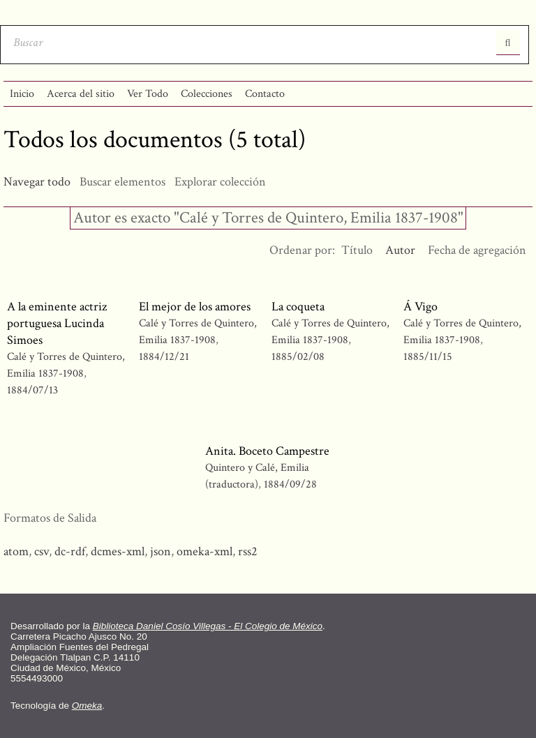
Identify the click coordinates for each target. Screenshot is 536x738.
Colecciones (206, 93)
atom (16, 551)
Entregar (508, 42)
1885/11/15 (427, 356)
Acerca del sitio (80, 93)
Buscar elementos (122, 182)
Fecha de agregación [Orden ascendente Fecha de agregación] (477, 250)
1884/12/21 (164, 356)
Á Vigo (420, 307)
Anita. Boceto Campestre (267, 451)
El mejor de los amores (195, 307)
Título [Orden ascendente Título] (357, 250)
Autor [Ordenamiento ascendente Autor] (400, 250)
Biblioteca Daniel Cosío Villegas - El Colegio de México (207, 626)
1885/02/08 (298, 356)
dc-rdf (69, 551)
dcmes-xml (117, 551)
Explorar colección (220, 182)
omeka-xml (204, 551)
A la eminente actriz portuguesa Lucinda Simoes (57, 323)
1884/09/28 (290, 484)
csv (41, 551)
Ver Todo (147, 93)
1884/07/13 (32, 390)
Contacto (265, 93)
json (160, 551)
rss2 (248, 551)
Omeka (87, 705)
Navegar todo (36, 182)
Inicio (22, 93)
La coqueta (298, 307)
